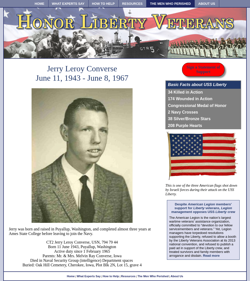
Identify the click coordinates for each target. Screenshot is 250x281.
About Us (177, 276)
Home (71, 276)
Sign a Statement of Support (203, 69)
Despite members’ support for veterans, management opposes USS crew (203, 208)
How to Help (111, 276)
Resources (128, 276)
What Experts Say (89, 276)
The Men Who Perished (152, 276)
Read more (211, 255)
